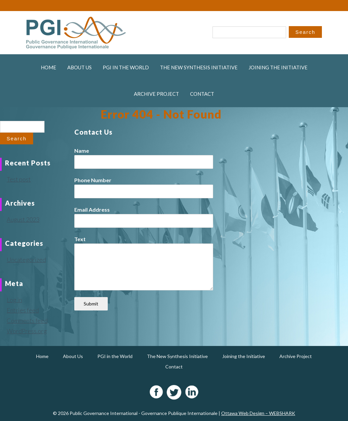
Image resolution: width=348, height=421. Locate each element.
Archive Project (156, 94)
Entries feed (23, 310)
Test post (19, 179)
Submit (91, 303)
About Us (79, 67)
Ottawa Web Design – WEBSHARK (258, 413)
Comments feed (27, 320)
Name (81, 150)
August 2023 (23, 219)
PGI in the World (126, 67)
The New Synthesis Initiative (199, 67)
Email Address (92, 209)
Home (48, 67)
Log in (14, 299)
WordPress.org (27, 331)
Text (80, 239)
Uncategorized (26, 259)
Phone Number (92, 180)
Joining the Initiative (278, 67)
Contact (202, 94)
